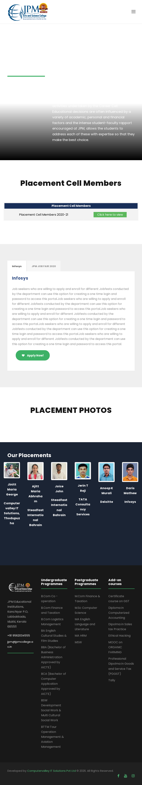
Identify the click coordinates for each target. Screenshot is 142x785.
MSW (78, 642)
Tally (111, 680)
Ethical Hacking (119, 635)
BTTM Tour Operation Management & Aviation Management (52, 737)
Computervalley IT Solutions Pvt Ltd (52, 771)
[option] (16, 496)
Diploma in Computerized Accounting (118, 613)
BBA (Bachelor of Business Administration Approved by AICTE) (53, 657)
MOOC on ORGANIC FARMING (115, 647)
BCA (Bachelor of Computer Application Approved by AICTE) (53, 684)
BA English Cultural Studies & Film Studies (54, 636)
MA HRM (81, 635)
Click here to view (110, 215)
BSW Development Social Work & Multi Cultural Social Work (51, 710)
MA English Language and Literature (85, 624)
